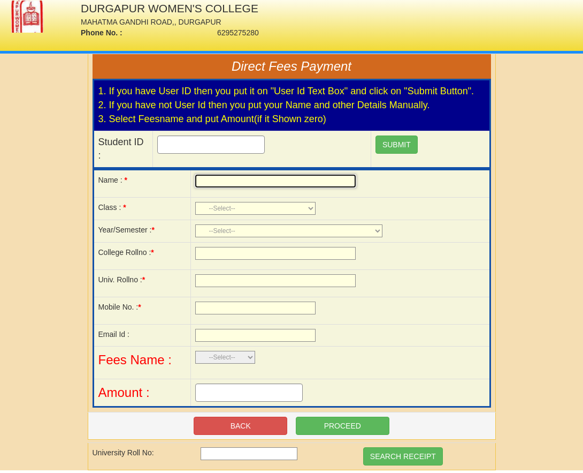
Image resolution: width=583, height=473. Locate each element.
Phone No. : (101, 32)
